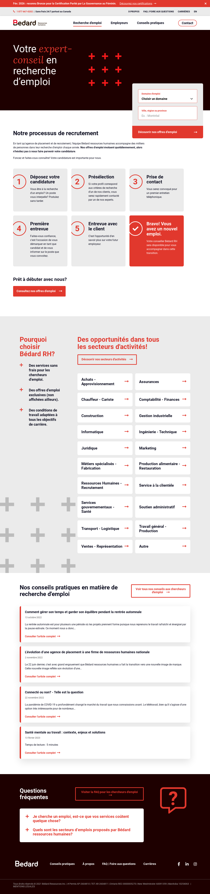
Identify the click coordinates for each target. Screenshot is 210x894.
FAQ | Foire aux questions (158, 11)
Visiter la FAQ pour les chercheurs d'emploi (109, 793)
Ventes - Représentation (105, 546)
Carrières (184, 11)
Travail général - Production (162, 528)
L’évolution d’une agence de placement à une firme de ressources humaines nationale (87, 652)
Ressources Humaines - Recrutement (105, 485)
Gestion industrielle (162, 416)
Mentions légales (24, 886)
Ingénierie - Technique (162, 432)
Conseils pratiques (150, 23)
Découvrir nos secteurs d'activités (107, 359)
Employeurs (119, 23)
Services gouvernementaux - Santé (105, 507)
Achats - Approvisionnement (105, 381)
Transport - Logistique (105, 529)
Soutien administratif (162, 507)
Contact (187, 23)
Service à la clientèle (162, 485)
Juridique (105, 448)
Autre (162, 546)
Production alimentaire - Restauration (162, 466)
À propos (133, 11)
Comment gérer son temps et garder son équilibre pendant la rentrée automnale (83, 612)
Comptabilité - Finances (162, 399)
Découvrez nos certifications (138, 3)
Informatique (105, 432)
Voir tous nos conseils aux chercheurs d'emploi (161, 590)
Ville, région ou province (154, 110)
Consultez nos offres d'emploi (39, 291)
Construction (105, 416)
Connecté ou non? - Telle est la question (54, 692)
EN (195, 11)
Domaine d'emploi (151, 93)
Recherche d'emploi (87, 23)
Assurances (162, 382)
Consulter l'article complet (42, 636)
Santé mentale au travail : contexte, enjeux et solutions (65, 732)
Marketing (162, 448)
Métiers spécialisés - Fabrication (105, 466)
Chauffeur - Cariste (105, 399)
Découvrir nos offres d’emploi (167, 132)
